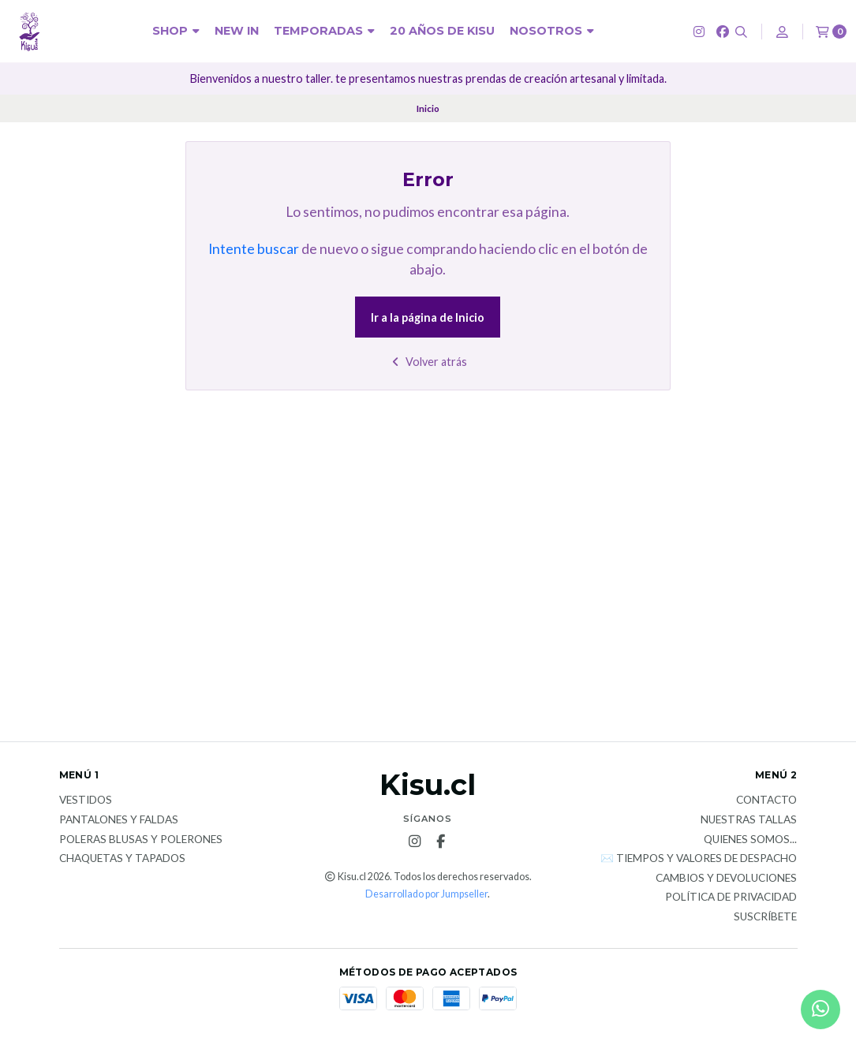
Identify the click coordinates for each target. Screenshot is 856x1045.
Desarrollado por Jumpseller (426, 894)
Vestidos (85, 800)
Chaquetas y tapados (122, 858)
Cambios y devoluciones (726, 878)
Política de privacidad (731, 897)
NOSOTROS (552, 31)
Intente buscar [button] (253, 249)
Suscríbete (765, 917)
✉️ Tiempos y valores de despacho (698, 858)
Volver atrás (428, 361)
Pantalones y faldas (118, 820)
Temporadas (324, 31)
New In (237, 31)
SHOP (176, 31)
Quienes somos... (750, 839)
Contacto (766, 800)
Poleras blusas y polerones (140, 839)
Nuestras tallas (749, 820)
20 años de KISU (442, 31)
